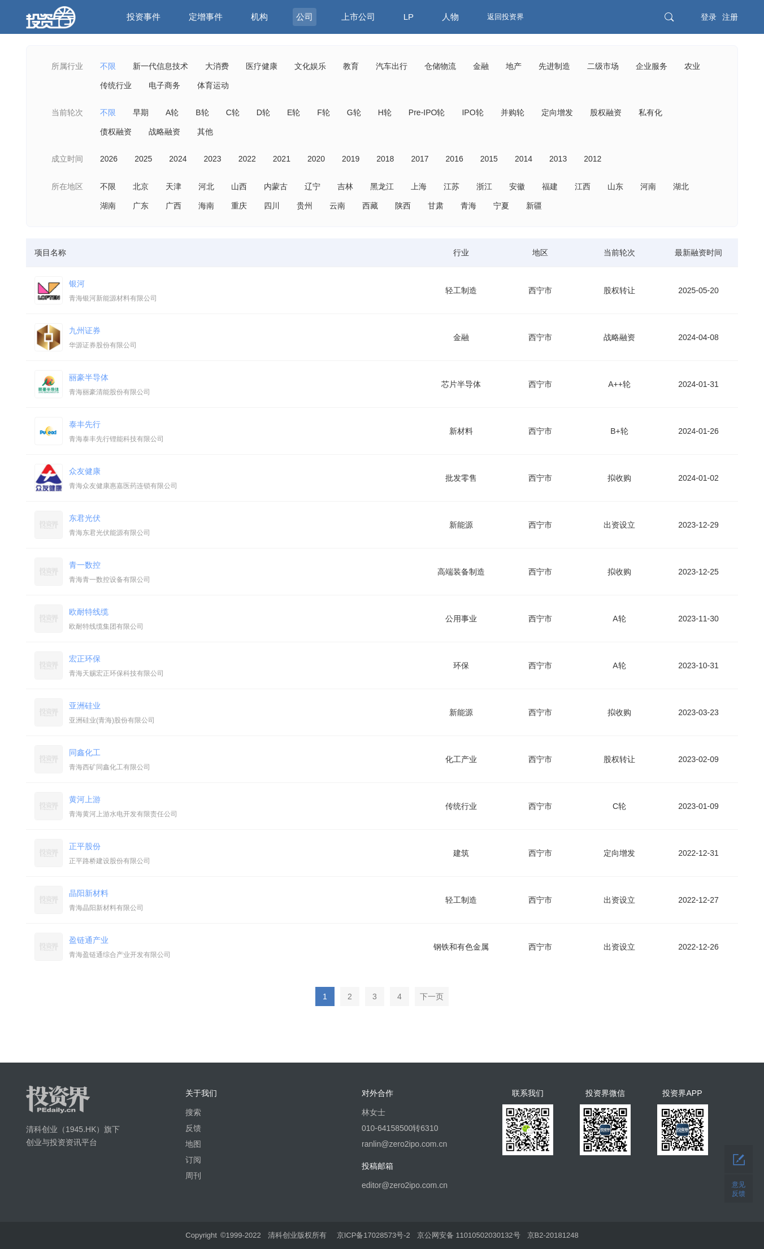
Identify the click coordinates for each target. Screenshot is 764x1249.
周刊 (193, 1175)
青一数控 (245, 573)
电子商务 (164, 85)
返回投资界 (505, 16)
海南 (206, 205)
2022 (247, 158)
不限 (108, 66)
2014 (523, 158)
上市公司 (358, 16)
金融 (481, 66)
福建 (550, 186)
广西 (173, 205)
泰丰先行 (245, 433)
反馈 (193, 1128)
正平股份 (245, 855)
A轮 (172, 112)
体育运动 (213, 85)
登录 (709, 16)
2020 (316, 158)
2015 (489, 158)
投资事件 (143, 16)
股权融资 (606, 112)
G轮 (354, 112)
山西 (239, 186)
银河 (245, 292)
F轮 (323, 112)
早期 (141, 112)
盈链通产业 (245, 948)
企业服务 (651, 66)
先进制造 (554, 66)
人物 (450, 16)
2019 (350, 158)
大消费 (217, 66)
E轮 (293, 112)
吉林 (345, 186)
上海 (419, 186)
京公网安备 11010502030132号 (468, 1235)
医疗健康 (261, 66)
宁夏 (501, 205)
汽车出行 (391, 66)
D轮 (263, 112)
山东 (615, 186)
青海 (468, 205)
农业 (692, 66)
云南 (337, 205)
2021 (281, 158)
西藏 (370, 205)
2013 (558, 158)
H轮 (385, 112)
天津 (173, 186)
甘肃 (436, 205)
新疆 (534, 205)
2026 (109, 158)
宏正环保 (245, 667)
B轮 (202, 112)
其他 (205, 131)
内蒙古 (276, 186)
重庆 (239, 205)
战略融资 (164, 131)
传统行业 (116, 85)
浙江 (484, 186)
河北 (206, 186)
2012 (592, 158)
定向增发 (557, 112)
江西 (583, 186)
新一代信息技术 (160, 66)
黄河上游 (245, 808)
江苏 (451, 186)
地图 (193, 1143)
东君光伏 (245, 526)
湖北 (681, 186)
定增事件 (206, 16)
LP (408, 16)
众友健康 (245, 480)
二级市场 (603, 66)
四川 (272, 205)
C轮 (233, 112)
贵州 (304, 205)
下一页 (432, 996)
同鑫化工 (245, 761)
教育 (351, 66)
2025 (143, 158)
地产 (514, 66)
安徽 (517, 186)
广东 (141, 205)
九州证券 (245, 339)
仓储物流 (440, 66)
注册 (730, 16)
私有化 (650, 112)
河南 (648, 186)
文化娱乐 (310, 66)
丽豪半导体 (245, 386)
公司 (304, 16)
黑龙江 (382, 186)
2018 (385, 158)
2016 (454, 158)
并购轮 (512, 112)
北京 (141, 186)
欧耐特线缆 (245, 620)
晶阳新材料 (245, 902)
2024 (177, 158)
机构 (259, 16)
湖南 (108, 205)
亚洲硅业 (245, 714)
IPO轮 (472, 112)
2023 (212, 158)
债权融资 (116, 131)
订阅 (193, 1159)
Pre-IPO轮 (427, 112)
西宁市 (540, 290)
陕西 (403, 205)
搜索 (193, 1112)
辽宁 (312, 186)
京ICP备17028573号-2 (373, 1235)
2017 (419, 158)
